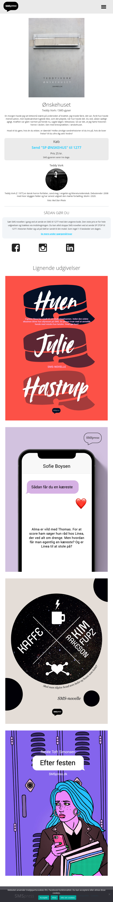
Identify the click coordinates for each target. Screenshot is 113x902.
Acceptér (44, 898)
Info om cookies (68, 898)
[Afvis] (109, 894)
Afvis (54, 898)
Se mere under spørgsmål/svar (56, 233)
